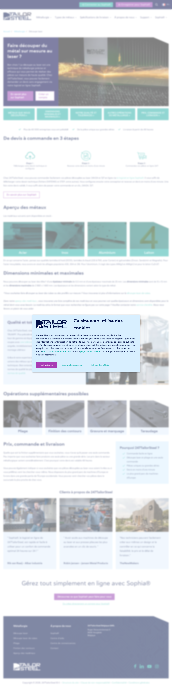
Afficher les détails (100, 365)
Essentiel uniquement (72, 365)
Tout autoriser (47, 365)
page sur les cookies (90, 351)
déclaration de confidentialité (56, 351)
